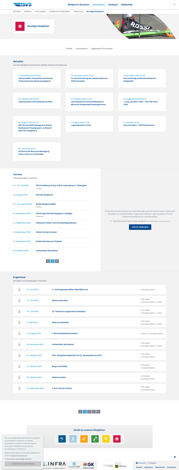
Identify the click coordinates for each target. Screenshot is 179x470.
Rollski (69, 49)
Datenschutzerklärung (19, 456)
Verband (113, 4)
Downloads (171, 467)
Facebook (142, 463)
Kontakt (139, 467)
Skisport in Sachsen (78, 4)
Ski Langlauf (40, 11)
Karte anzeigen (140, 231)
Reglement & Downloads (102, 49)
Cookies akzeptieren (23, 464)
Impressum (148, 467)
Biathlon (28, 11)
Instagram (152, 463)
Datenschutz (160, 467)
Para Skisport (82, 49)
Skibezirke (127, 4)
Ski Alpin (17, 11)
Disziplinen (99, 4)
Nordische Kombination (60, 11)
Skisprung (78, 11)
